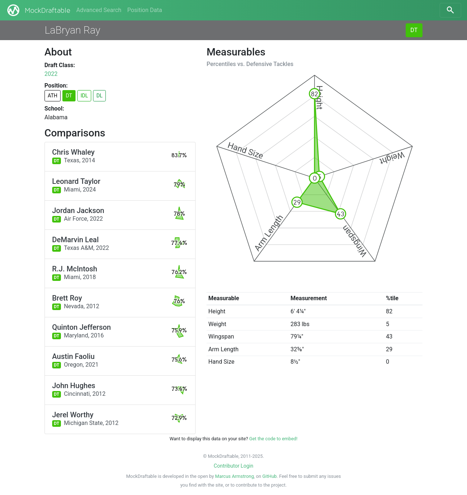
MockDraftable (38, 10)
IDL (84, 95)
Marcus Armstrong (234, 476)
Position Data (144, 10)
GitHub (269, 476)
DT (414, 30)
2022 (51, 73)
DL (99, 95)
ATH (53, 95)
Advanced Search (98, 10)
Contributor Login (233, 466)
